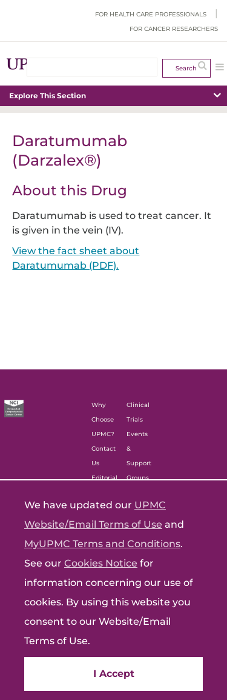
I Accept (113, 673)
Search (186, 68)
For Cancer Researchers (174, 29)
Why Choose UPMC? (102, 419)
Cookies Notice (100, 563)
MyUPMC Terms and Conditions (102, 544)
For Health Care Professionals (150, 14)
